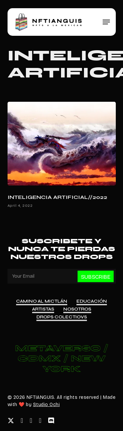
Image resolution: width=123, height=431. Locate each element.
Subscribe (96, 276)
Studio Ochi (46, 404)
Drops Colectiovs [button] (61, 317)
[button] (106, 22)
